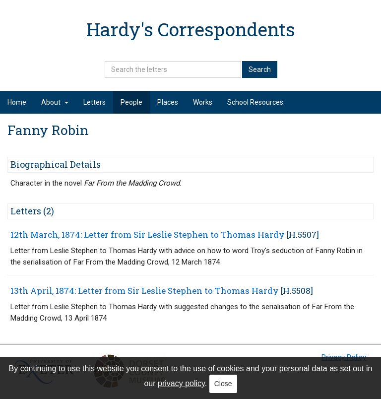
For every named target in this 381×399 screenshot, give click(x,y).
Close (223, 384)
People (131, 102)
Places (167, 102)
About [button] (54, 102)
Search (260, 69)
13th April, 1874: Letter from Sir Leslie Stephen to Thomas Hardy (144, 290)
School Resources (255, 102)
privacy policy (181, 383)
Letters (94, 102)
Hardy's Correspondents (190, 29)
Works (202, 102)
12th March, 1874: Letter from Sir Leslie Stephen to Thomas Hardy (147, 234)
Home (16, 102)
